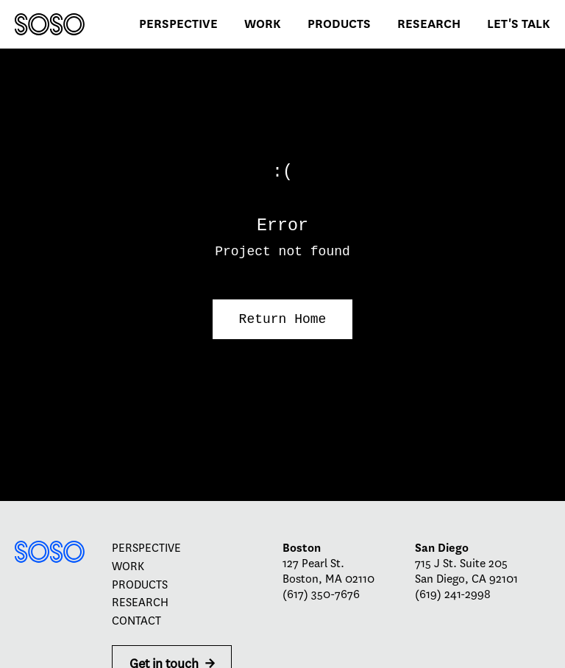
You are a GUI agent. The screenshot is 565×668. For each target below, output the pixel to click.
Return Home (283, 319)
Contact (136, 621)
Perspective (178, 24)
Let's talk (518, 24)
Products (339, 24)
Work (262, 24)
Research (429, 24)
